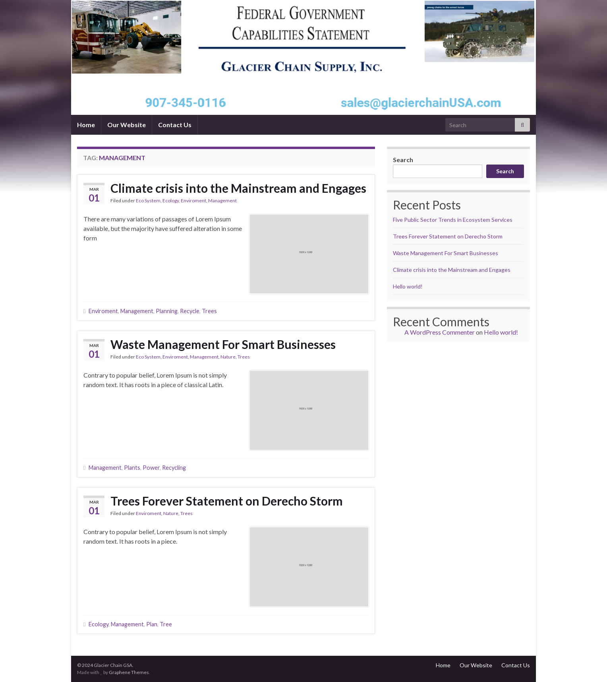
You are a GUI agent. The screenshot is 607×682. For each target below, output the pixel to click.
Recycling (174, 467)
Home (86, 124)
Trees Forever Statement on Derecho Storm (226, 501)
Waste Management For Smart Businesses (223, 344)
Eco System (148, 200)
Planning (167, 311)
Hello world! (408, 286)
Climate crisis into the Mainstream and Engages (238, 188)
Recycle (189, 311)
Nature (228, 357)
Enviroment (193, 200)
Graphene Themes (129, 672)
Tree (166, 624)
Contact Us (174, 124)
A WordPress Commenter (439, 332)
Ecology (170, 200)
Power (151, 467)
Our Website (126, 124)
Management (222, 200)
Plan (151, 624)
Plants (132, 467)
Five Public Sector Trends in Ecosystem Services (452, 219)
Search (403, 159)
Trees (209, 311)
